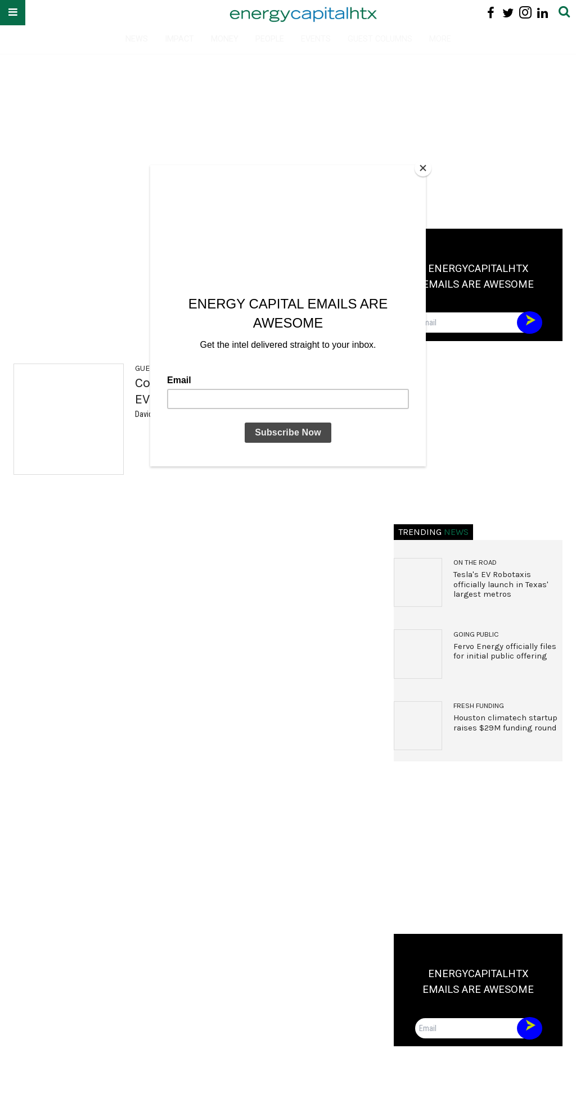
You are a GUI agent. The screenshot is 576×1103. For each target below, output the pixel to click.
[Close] (423, 168)
